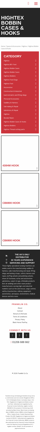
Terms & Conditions (20, 316)
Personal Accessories (20, 99)
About (20, 308)
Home (3, 46)
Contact (20, 311)
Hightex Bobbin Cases (20, 68)
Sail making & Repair (20, 106)
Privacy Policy (20, 319)
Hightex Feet (20, 83)
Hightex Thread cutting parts (20, 129)
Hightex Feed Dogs (20, 79)
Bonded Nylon (20, 118)
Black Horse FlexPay (20, 322)
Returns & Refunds (20, 313)
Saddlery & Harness (20, 102)
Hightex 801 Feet (20, 64)
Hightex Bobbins (20, 76)
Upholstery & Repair (20, 110)
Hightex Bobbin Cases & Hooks (20, 121)
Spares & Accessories (13, 46)
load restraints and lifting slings (20, 95)
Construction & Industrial (20, 91)
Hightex (24, 46)
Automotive (20, 87)
